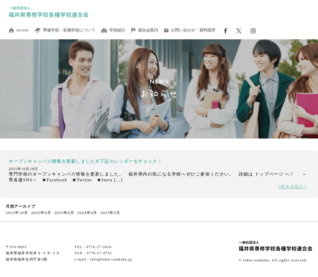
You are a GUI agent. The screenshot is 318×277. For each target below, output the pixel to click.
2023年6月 (110, 212)
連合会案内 (144, 30)
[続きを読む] (292, 186)
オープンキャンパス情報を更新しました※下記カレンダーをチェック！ (85, 161)
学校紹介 (113, 30)
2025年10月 (17, 212)
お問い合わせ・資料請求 (189, 30)
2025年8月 (41, 212)
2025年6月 (64, 212)
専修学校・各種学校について (65, 30)
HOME (19, 30)
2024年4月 (87, 212)
